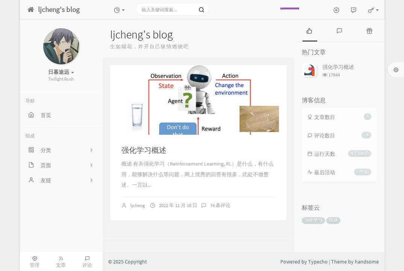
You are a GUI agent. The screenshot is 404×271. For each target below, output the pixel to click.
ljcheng (137, 205)
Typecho (318, 261)
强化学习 (313, 220)
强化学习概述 (143, 150)
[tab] (309, 30)
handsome (367, 261)
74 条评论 (220, 205)
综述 (333, 220)
